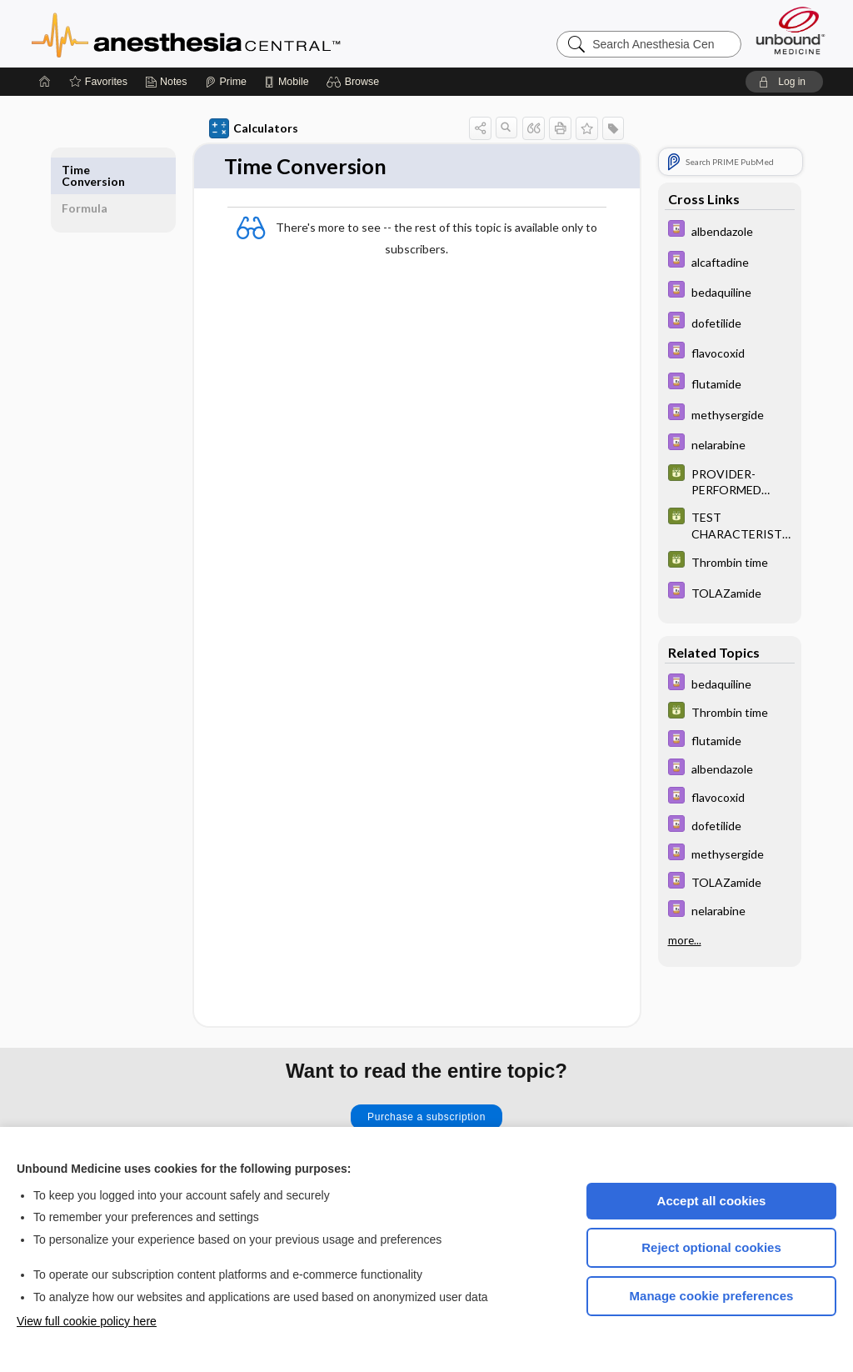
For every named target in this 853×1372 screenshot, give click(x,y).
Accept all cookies (711, 1201)
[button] (355, 82)
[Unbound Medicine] (790, 30)
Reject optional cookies (711, 1247)
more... (684, 940)
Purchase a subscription (426, 1117)
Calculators (253, 128)
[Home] (45, 82)
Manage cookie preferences (712, 1296)
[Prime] (226, 82)
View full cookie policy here (87, 1321)
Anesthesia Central (238, 33)
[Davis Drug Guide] (729, 230)
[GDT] (729, 481)
